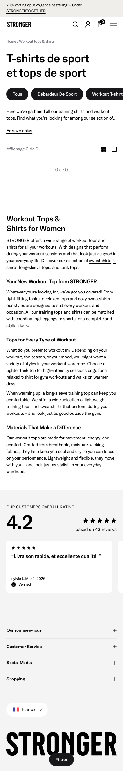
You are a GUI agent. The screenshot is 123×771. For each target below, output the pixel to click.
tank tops (69, 267)
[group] (59, 569)
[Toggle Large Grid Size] (114, 149)
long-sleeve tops (34, 267)
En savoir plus (19, 130)
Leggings (49, 319)
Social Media (61, 662)
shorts (69, 319)
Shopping (61, 678)
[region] (64, 569)
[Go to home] (19, 24)
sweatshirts (100, 260)
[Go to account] (88, 24)
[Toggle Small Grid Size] (104, 149)
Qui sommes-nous (61, 630)
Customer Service (61, 646)
